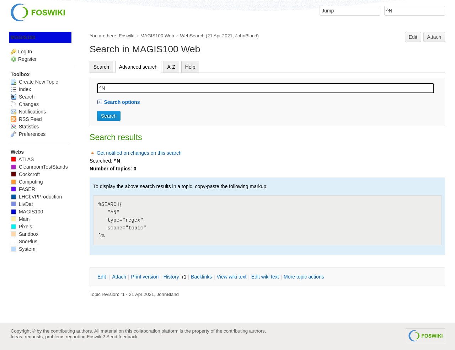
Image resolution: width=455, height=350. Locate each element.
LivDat (22, 204)
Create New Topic (34, 82)
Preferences (28, 134)
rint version (145, 277)
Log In (25, 51)
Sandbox (24, 234)
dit (102, 277)
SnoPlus (24, 241)
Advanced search (138, 67)
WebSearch (192, 35)
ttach (119, 277)
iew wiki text (232, 277)
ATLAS (22, 159)
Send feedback (122, 336)
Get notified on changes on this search (139, 153)
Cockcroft (25, 174)
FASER (23, 189)
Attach (434, 37)
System (23, 249)
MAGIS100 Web (157, 35)
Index (21, 89)
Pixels (21, 226)
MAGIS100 (23, 37)
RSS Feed (26, 119)
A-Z (171, 67)
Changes (25, 104)
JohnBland (246, 35)
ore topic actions (304, 277)
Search (101, 67)
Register (27, 59)
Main (20, 219)
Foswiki (126, 35)
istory (171, 277)
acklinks (201, 277)
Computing (27, 182)
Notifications (28, 112)
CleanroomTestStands (39, 167)
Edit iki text (265, 277)
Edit (413, 37)
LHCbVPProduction (36, 197)
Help (190, 67)
